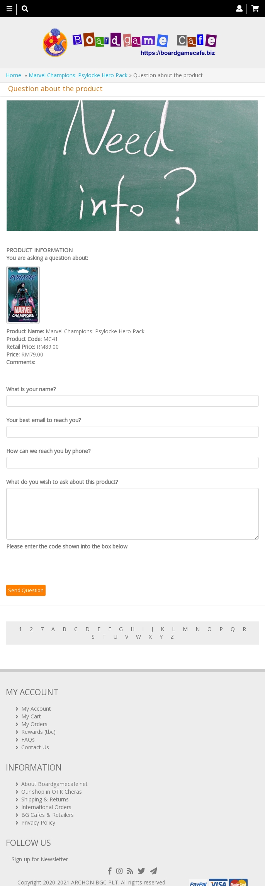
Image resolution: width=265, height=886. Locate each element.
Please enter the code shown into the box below (66, 546)
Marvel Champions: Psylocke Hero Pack (78, 75)
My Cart (31, 704)
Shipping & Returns (45, 787)
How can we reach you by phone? (48, 451)
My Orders (34, 711)
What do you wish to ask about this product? (62, 481)
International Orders (46, 794)
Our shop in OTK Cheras (51, 779)
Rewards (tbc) (38, 719)
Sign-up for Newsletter (40, 847)
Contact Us (35, 734)
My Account (36, 696)
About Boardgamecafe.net (54, 771)
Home (13, 75)
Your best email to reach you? (43, 420)
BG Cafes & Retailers (47, 802)
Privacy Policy (38, 810)
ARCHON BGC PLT (94, 870)
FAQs (28, 727)
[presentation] (65, 567)
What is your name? (31, 389)
